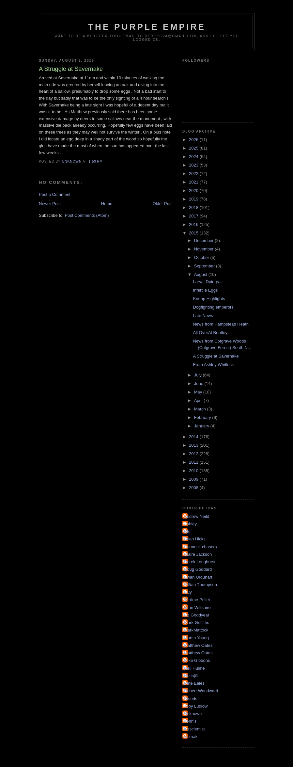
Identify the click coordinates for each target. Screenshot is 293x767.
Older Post (163, 203)
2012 (194, 453)
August (201, 274)
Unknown (193, 713)
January (202, 425)
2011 (194, 462)
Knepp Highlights (209, 298)
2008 (194, 487)
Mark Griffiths (196, 622)
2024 (194, 156)
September (205, 266)
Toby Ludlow (196, 706)
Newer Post (50, 203)
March (200, 409)
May (198, 392)
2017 (194, 216)
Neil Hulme (194, 668)
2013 (194, 445)
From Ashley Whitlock (213, 364)
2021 (194, 182)
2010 (194, 470)
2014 (194, 436)
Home (107, 203)
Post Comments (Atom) (87, 215)
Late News (203, 315)
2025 (194, 148)
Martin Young (196, 637)
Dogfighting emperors (213, 307)
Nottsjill (191, 675)
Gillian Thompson (200, 584)
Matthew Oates (198, 645)
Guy (188, 592)
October (202, 257)
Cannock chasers (200, 546)
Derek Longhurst (199, 561)
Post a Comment (54, 194)
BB (187, 531)
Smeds (190, 698)
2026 (194, 139)
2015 (194, 233)
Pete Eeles (194, 683)
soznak (190, 736)
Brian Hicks (195, 538)
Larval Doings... (207, 281)
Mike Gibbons (197, 660)
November (204, 249)
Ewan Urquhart (198, 577)
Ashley (190, 523)
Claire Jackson (198, 554)
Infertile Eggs (205, 290)
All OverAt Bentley (210, 332)
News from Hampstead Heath (221, 324)
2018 (194, 207)
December (204, 240)
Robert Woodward (201, 690)
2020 (194, 190)
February (203, 417)
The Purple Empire (147, 27)
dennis (190, 721)
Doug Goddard (198, 569)
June (199, 383)
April (199, 400)
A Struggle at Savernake (216, 356)
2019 (194, 199)
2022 (194, 173)
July (198, 375)
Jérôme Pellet (197, 599)
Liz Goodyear (196, 615)
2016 (194, 224)
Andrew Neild (196, 516)
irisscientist (194, 729)
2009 (194, 479)
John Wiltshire (197, 607)
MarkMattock (196, 630)
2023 (194, 165)
